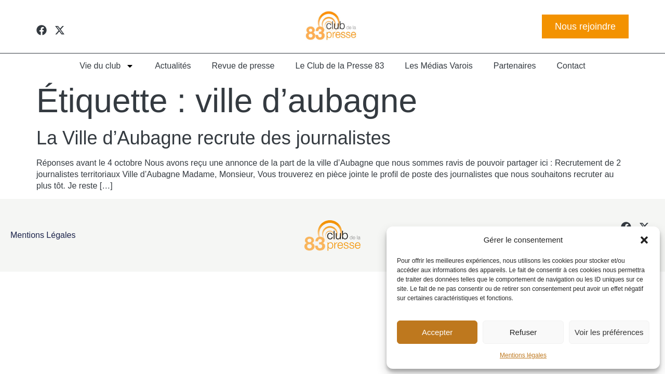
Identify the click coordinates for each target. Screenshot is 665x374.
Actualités (173, 65)
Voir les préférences (609, 332)
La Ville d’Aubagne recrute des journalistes (213, 138)
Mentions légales (523, 355)
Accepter (437, 332)
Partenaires (515, 65)
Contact (571, 65)
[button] (644, 240)
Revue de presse (243, 65)
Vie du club (106, 66)
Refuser (523, 332)
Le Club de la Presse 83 (340, 65)
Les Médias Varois (438, 65)
